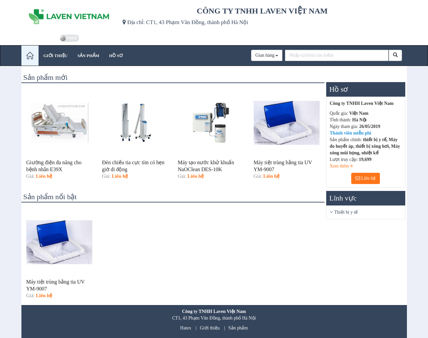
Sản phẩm (238, 327)
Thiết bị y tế (346, 212)
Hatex (185, 327)
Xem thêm (341, 166)
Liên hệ (366, 178)
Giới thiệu (210, 327)
